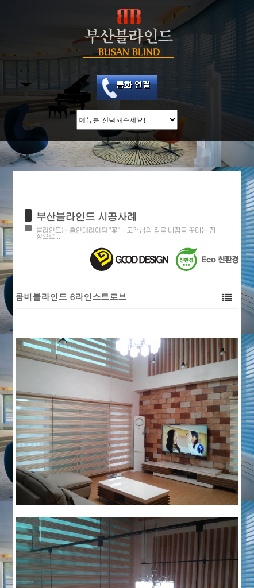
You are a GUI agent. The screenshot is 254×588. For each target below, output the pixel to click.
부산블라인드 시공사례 (86, 216)
